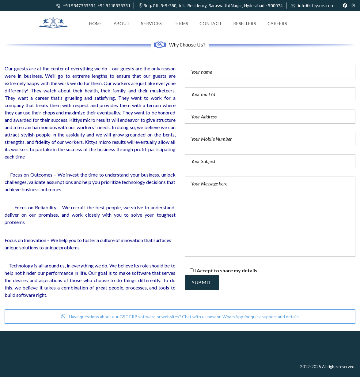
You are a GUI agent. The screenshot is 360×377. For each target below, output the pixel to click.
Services (151, 23)
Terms (180, 23)
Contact (210, 23)
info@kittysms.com (313, 5)
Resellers (244, 23)
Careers (277, 23)
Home (95, 23)
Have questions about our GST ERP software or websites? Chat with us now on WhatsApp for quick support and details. (180, 316)
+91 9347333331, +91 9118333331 (93, 5)
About (122, 23)
